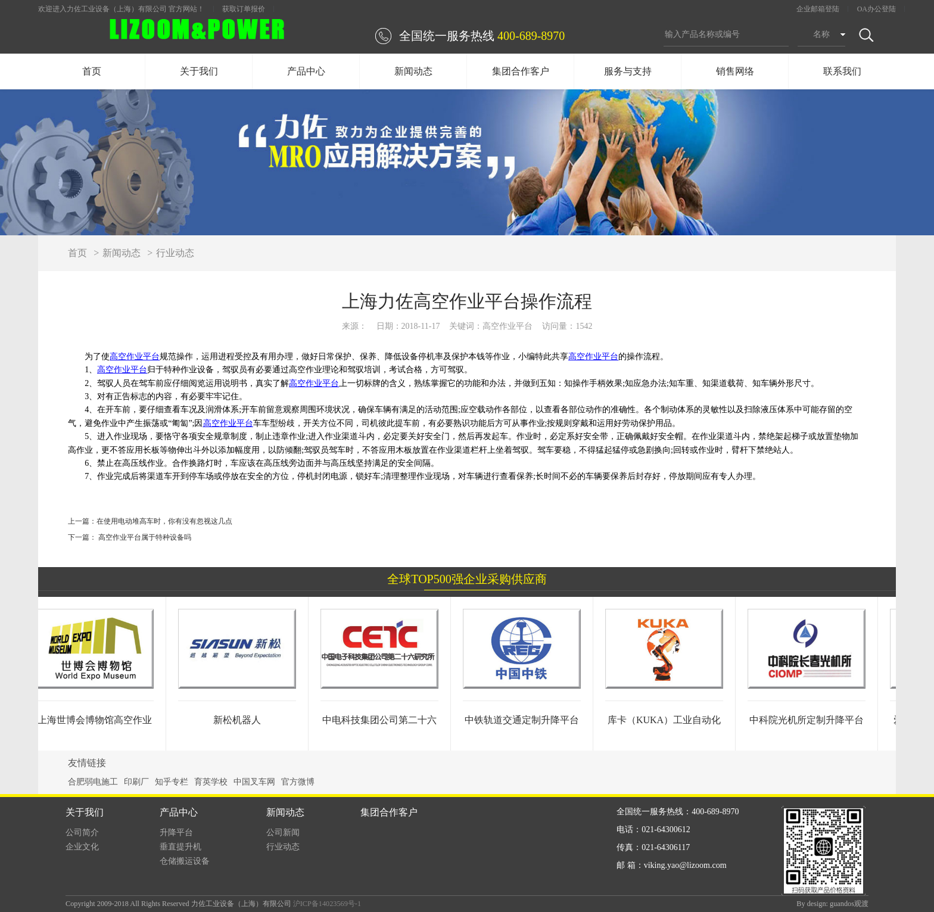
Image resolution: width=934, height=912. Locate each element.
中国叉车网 (254, 781)
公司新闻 (283, 832)
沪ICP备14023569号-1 (327, 903)
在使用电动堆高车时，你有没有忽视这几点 (164, 521)
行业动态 (175, 253)
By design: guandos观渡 (832, 903)
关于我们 (199, 71)
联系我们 (842, 71)
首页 (91, 71)
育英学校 (211, 781)
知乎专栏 (171, 781)
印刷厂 (136, 781)
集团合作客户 (520, 71)
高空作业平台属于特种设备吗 (143, 537)
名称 (821, 34)
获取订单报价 (243, 9)
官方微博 (298, 781)
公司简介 (82, 832)
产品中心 (306, 71)
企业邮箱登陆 (817, 9)
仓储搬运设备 (185, 861)
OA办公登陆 (876, 9)
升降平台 (176, 832)
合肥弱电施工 (93, 781)
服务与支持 (628, 71)
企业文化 (82, 846)
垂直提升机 (180, 846)
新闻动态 (413, 71)
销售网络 (735, 71)
